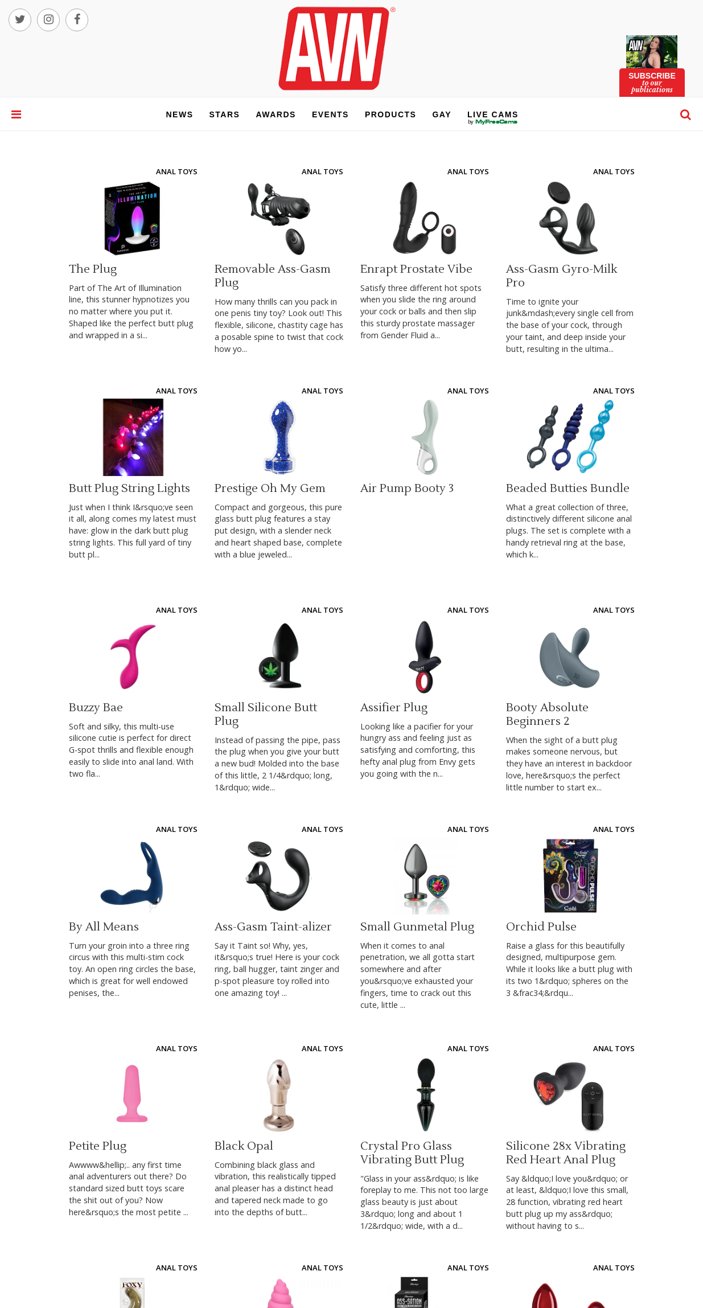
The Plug (93, 269)
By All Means (104, 927)
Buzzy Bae (96, 707)
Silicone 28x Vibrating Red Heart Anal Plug (566, 1153)
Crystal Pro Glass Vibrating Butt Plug (412, 1153)
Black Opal (244, 1146)
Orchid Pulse (541, 927)
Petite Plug (97, 1146)
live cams (493, 122)
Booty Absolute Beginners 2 (547, 714)
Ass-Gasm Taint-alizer (273, 927)
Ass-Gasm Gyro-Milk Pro (561, 276)
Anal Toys (177, 171)
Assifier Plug (393, 707)
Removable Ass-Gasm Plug (273, 276)
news (180, 114)
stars (224, 114)
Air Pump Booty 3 (407, 488)
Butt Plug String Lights (129, 488)
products (391, 114)
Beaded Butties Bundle (568, 488)
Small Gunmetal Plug (417, 927)
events (330, 114)
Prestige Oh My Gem (270, 488)
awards (275, 114)
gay (441, 114)
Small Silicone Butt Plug (266, 714)
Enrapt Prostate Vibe (416, 269)
